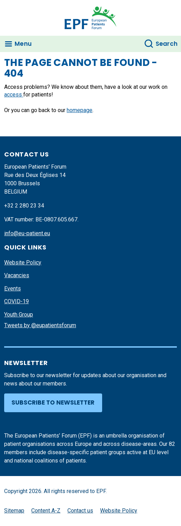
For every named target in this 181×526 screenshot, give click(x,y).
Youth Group (18, 314)
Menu (23, 44)
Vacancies (16, 275)
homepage (79, 110)
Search (167, 44)
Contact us (80, 510)
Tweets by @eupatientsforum (40, 325)
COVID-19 (16, 301)
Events (12, 288)
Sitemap (14, 510)
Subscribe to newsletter (52, 402)
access (13, 94)
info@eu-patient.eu (27, 233)
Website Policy (22, 262)
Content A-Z (45, 510)
